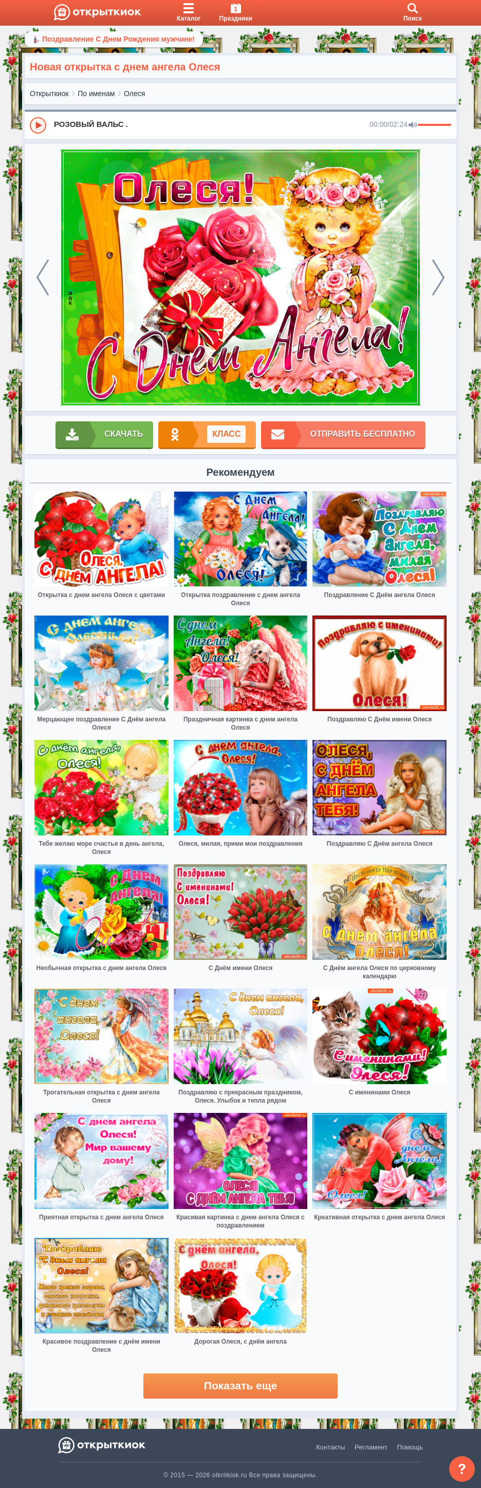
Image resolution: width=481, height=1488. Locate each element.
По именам (96, 93)
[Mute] (413, 125)
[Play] (38, 125)
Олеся (134, 93)
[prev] (42, 277)
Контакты (330, 1447)
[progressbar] (434, 125)
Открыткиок (49, 93)
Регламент (371, 1447)
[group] (240, 125)
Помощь (410, 1447)
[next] (438, 277)
